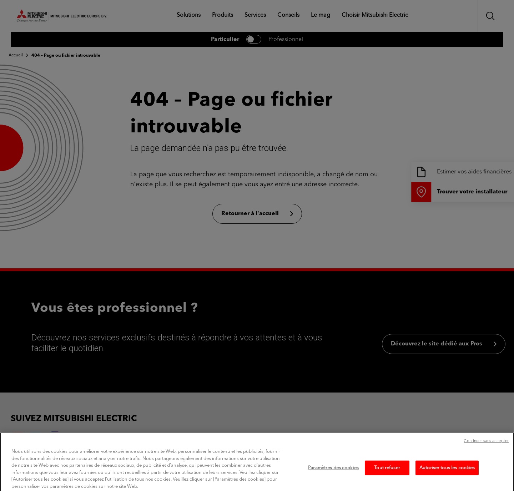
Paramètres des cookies (333, 472)
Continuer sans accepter (486, 446)
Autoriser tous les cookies (447, 472)
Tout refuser (387, 472)
